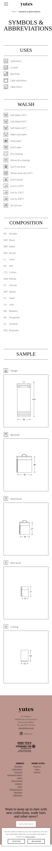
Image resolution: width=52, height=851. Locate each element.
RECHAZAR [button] (36, 841)
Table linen (18, 792)
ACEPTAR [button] (16, 841)
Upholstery (17, 795)
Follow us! (28, 734)
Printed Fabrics (15, 789)
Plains (20, 786)
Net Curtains (17, 781)
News (37, 769)
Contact (37, 772)
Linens (19, 778)
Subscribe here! (26, 824)
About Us (37, 766)
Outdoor (18, 783)
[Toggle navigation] (5, 4)
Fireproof (18, 772)
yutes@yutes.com (26, 728)
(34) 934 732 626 (27, 725)
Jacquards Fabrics (14, 775)
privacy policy (30, 837)
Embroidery (17, 769)
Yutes (26, 5)
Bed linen (18, 766)
